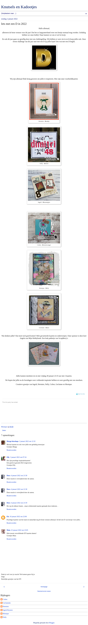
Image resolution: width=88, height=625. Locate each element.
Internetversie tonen (44, 591)
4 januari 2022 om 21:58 (19, 475)
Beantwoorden (11, 450)
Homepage (44, 587)
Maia (8, 530)
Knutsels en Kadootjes (19, 7)
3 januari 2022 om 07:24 (18, 457)
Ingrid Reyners (8, 610)
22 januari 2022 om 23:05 (19, 530)
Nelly (5, 617)
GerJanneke (7, 603)
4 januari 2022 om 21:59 (19, 503)
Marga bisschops (13, 441)
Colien (5, 599)
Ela (8, 516)
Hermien (6, 606)
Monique (6, 614)
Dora (8, 475)
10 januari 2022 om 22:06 (18, 516)
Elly (8, 457)
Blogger (51, 623)
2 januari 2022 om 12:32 (27, 441)
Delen (4, 430)
